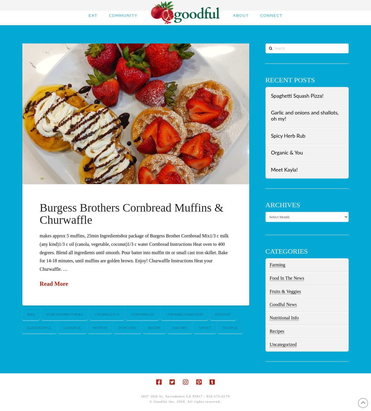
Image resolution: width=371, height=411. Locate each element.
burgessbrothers (64, 314)
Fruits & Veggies (285, 291)
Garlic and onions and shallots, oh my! (305, 116)
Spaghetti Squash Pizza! (297, 96)
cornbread (142, 314)
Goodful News (283, 304)
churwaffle (106, 314)
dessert (223, 314)
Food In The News (287, 278)
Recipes (277, 331)
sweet (205, 327)
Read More (54, 284)
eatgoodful (39, 327)
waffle (230, 327)
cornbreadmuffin (184, 314)
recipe (154, 327)
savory (179, 327)
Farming (277, 264)
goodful (72, 327)
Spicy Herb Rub (288, 136)
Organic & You (287, 153)
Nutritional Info (284, 317)
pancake (127, 327)
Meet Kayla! (284, 170)
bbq (31, 314)
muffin (100, 327)
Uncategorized (283, 344)
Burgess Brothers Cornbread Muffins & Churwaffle (131, 213)
